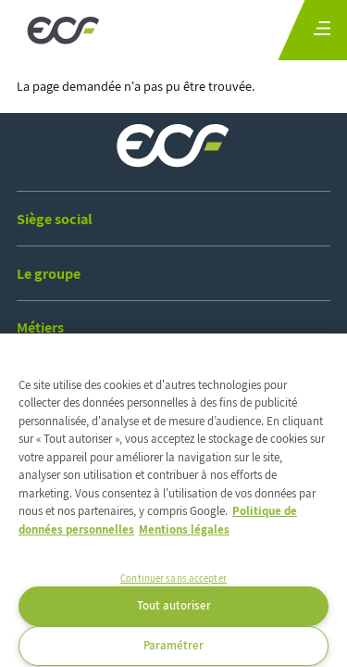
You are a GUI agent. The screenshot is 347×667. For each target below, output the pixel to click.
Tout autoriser (174, 605)
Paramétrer (173, 645)
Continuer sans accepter (173, 578)
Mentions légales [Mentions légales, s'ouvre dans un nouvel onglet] (184, 529)
